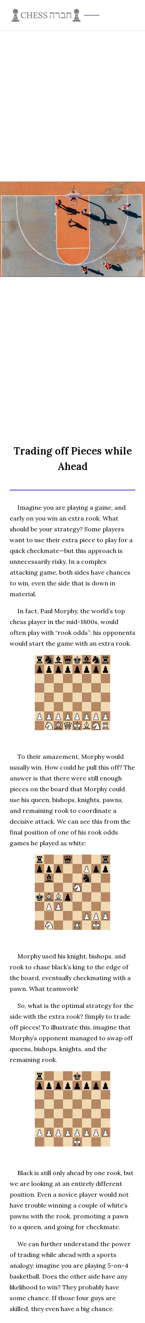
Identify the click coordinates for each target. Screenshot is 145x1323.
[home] (72, 15)
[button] (135, 15)
